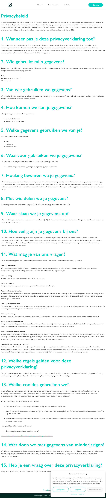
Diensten (40, 5)
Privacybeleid (81, 494)
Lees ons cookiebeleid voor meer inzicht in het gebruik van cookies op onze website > (27, 436)
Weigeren (78, 489)
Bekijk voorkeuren (95, 489)
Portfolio (67, 5)
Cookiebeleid (73, 494)
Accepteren (60, 489)
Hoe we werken (53, 5)
